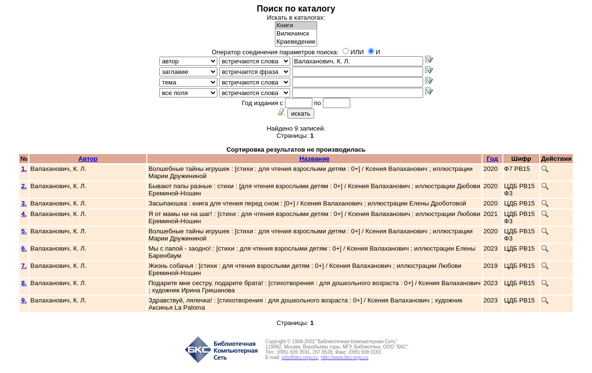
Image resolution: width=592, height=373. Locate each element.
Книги (295, 26)
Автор (87, 158)
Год (492, 158)
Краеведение (295, 42)
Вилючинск (295, 34)
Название (314, 158)
